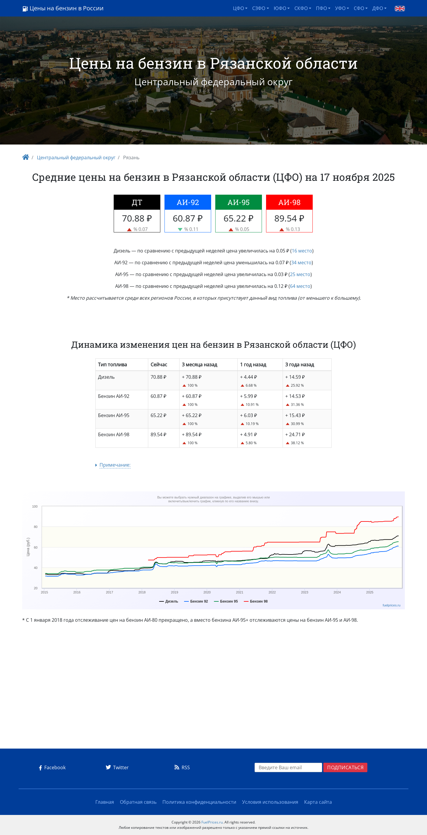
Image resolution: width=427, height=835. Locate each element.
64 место (300, 286)
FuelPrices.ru (212, 822)
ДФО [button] (377, 8)
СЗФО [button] (258, 8)
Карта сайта (318, 802)
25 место (300, 274)
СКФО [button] (301, 8)
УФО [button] (340, 8)
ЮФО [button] (280, 8)
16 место (302, 250)
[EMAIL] (288, 767)
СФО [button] (359, 8)
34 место (301, 262)
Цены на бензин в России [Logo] (63, 8)
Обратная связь (138, 802)
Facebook (51, 767)
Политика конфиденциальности (199, 802)
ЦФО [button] (238, 8)
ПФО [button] (321, 8)
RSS (181, 767)
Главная (104, 802)
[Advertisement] (213, 688)
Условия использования (270, 802)
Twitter (116, 767)
